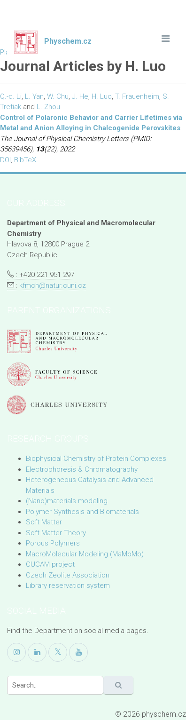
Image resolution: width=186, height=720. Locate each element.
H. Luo (102, 96)
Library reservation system (68, 585)
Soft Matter (44, 522)
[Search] (55, 685)
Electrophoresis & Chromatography (82, 469)
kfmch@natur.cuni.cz (52, 285)
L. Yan (34, 96)
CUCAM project (50, 564)
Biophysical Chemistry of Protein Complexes (96, 458)
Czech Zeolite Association (67, 575)
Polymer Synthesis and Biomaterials (82, 511)
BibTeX (25, 160)
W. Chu (58, 96)
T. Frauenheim (137, 96)
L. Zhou (48, 107)
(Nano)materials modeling (67, 501)
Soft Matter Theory (56, 533)
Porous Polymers (53, 543)
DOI (5, 160)
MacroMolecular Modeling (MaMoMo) (85, 554)
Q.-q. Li (11, 96)
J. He (80, 96)
